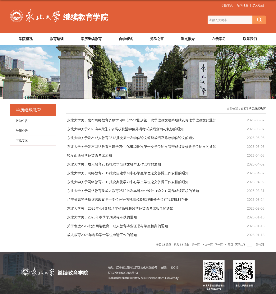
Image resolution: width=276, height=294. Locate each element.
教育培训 (57, 39)
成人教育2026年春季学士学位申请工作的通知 (102, 235)
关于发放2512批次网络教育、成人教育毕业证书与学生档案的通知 (117, 226)
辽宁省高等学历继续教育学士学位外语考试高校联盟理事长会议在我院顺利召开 (127, 200)
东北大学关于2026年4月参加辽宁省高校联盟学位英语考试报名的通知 (120, 208)
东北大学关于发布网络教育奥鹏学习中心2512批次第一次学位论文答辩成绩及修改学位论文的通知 (141, 120)
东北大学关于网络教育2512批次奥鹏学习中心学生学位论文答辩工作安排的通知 (128, 182)
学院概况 (26, 39)
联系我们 (250, 39)
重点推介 (188, 39)
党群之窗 (157, 39)
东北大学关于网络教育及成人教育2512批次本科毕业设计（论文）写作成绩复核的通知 (133, 191)
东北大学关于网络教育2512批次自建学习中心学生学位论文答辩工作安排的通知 (128, 173)
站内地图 (242, 5)
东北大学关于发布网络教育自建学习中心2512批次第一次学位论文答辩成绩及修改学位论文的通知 (141, 147)
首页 (244, 108)
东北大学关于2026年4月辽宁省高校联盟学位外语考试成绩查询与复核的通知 (125, 129)
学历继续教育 (91, 39)
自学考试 (126, 39)
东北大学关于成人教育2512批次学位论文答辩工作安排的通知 (114, 164)
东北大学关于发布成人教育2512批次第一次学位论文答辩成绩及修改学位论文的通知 (131, 138)
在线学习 (219, 39)
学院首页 (227, 5)
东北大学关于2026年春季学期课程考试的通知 (102, 217)
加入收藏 (258, 5)
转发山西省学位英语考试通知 (89, 155)
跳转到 (260, 244)
